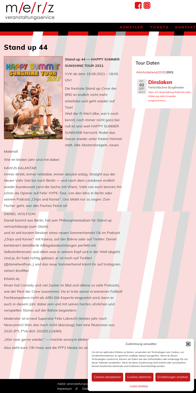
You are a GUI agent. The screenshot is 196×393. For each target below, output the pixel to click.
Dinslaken (160, 82)
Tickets (159, 27)
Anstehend (150, 72)
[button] (188, 344)
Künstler (131, 27)
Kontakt (185, 27)
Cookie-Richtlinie (139, 385)
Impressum (64, 388)
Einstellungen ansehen (173, 377)
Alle (138, 72)
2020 (161, 72)
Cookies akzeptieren (107, 377)
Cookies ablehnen (139, 377)
